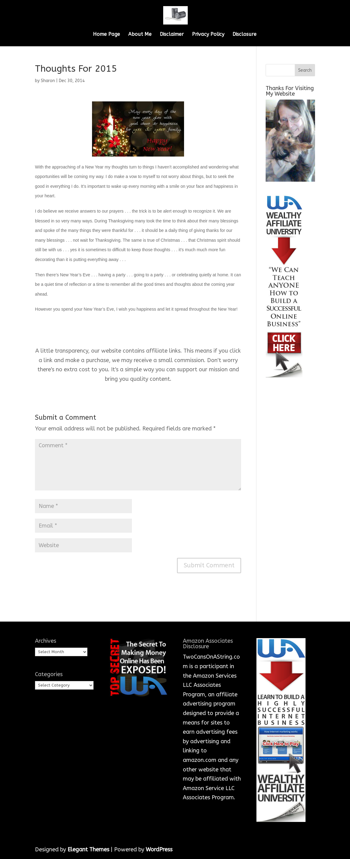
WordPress (159, 849)
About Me (140, 34)
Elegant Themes (88, 849)
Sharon (48, 80)
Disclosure (244, 34)
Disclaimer (172, 34)
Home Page (106, 34)
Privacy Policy (208, 34)
